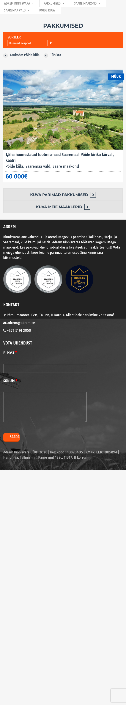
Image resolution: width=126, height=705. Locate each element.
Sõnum (9, 381)
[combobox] (31, 43)
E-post (8, 353)
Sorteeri (15, 37)
